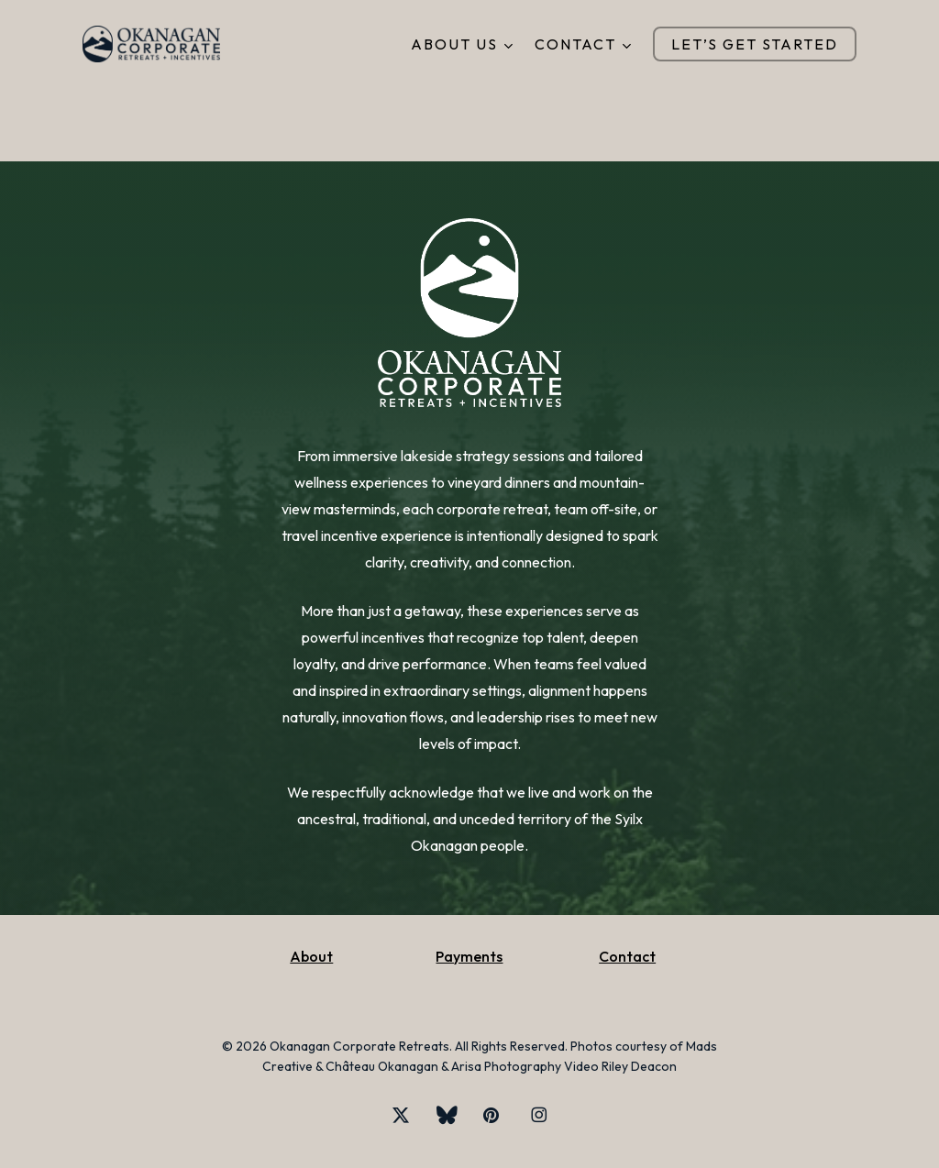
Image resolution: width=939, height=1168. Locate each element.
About (311, 956)
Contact (627, 956)
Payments (469, 956)
